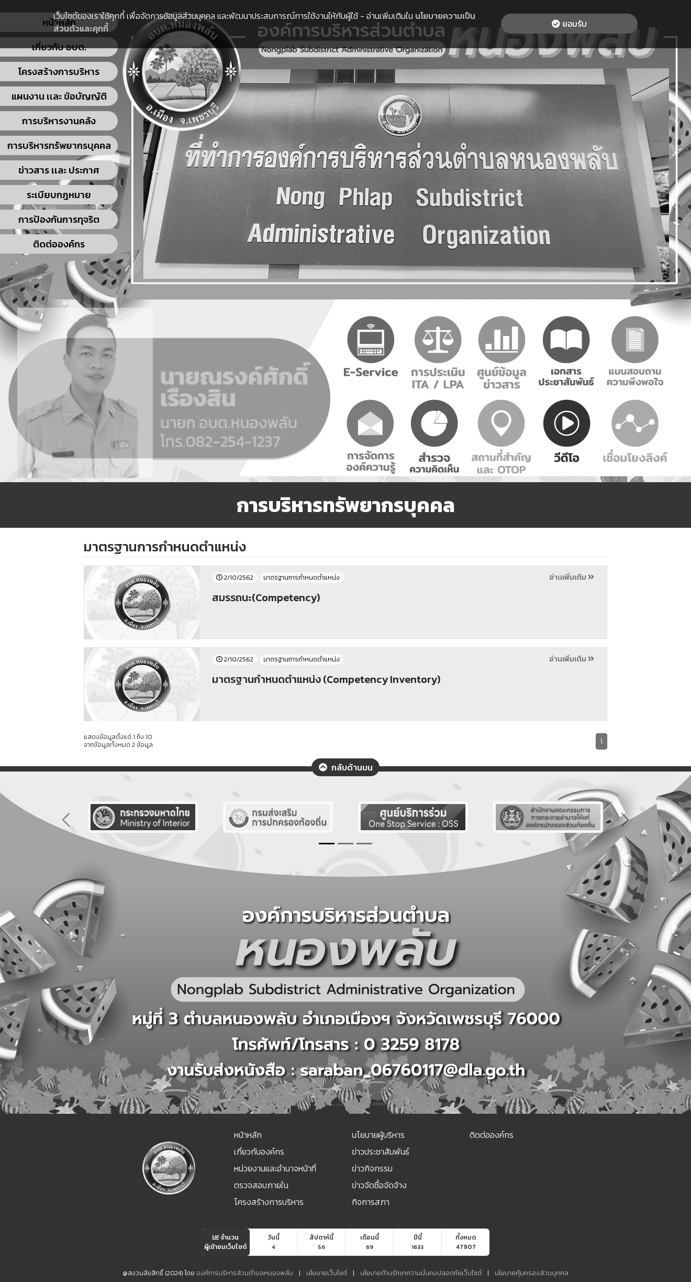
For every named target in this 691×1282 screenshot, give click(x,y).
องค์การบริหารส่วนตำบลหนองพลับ (245, 1273)
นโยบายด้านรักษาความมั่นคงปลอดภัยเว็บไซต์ (421, 1273)
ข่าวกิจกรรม (372, 1168)
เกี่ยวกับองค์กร (259, 1151)
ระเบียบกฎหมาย (59, 195)
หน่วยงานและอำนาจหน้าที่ (275, 1168)
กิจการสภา (370, 1202)
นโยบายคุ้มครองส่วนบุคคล (532, 1273)
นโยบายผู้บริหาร (378, 1134)
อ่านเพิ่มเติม (571, 577)
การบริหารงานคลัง (59, 121)
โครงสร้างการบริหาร (58, 71)
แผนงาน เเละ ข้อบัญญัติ (59, 96)
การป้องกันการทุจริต (58, 219)
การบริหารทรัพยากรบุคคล (59, 145)
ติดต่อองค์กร (59, 244)
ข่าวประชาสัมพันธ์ (380, 1151)
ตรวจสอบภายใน (261, 1185)
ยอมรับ (569, 23)
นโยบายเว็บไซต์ (326, 1273)
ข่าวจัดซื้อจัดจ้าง (379, 1185)
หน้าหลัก (248, 1134)
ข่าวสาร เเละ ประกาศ (58, 170)
